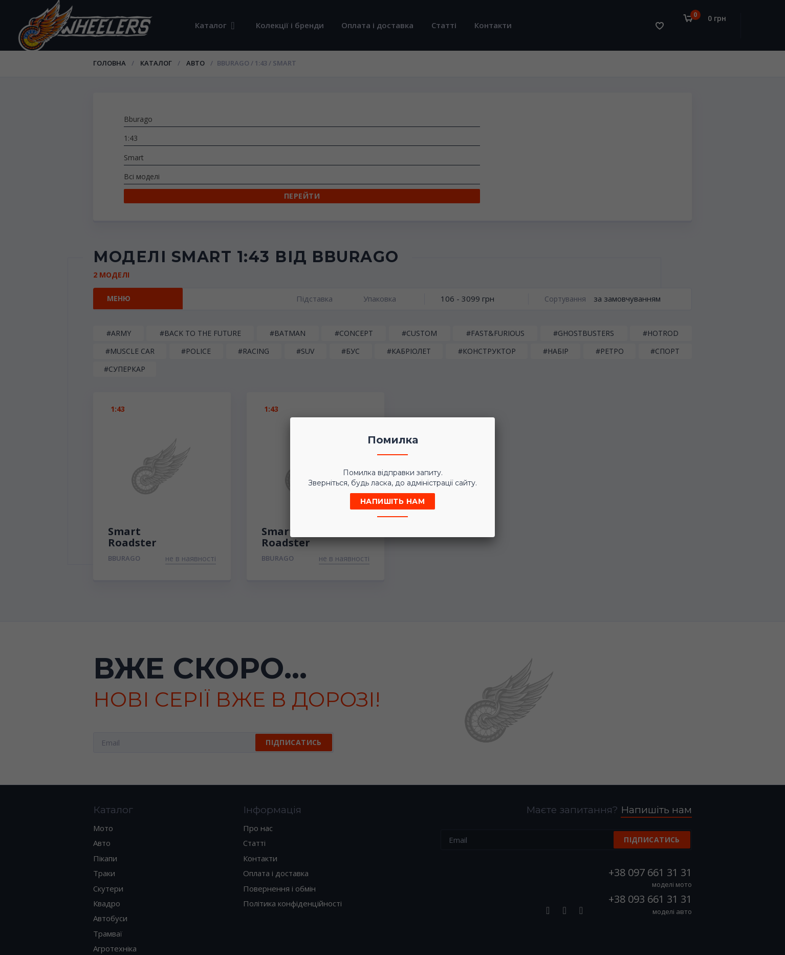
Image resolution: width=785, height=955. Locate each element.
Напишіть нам (392, 501)
